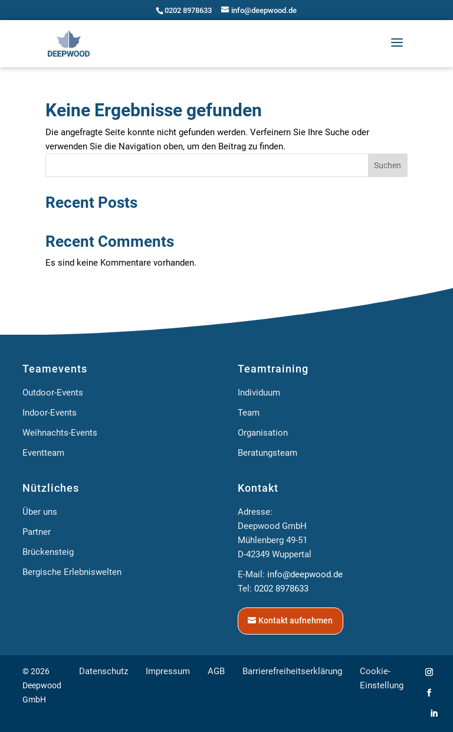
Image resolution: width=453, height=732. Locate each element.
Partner (36, 532)
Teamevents (54, 368)
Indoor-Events (49, 412)
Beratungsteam (267, 452)
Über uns (39, 511)
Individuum (259, 392)
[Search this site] (226, 165)
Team (249, 412)
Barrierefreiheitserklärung (292, 671)
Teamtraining (273, 368)
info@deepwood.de (305, 574)
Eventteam (43, 452)
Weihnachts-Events (59, 432)
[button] (397, 43)
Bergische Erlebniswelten (72, 572)
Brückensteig (48, 552)
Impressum (168, 671)
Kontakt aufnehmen (295, 620)
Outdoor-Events (52, 392)
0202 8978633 (188, 10)
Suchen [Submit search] (387, 165)
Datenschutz (103, 671)
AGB (216, 671)
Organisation (263, 432)
